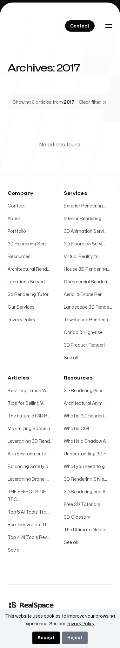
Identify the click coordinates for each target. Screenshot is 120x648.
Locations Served (26, 282)
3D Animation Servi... (85, 231)
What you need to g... (86, 467)
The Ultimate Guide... (86, 530)
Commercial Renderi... (87, 282)
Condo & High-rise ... (85, 332)
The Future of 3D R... (29, 416)
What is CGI (76, 429)
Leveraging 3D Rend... (30, 441)
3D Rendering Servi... (29, 244)
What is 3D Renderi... (85, 416)
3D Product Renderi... (86, 345)
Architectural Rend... (29, 269)
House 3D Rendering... (87, 269)
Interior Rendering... (84, 219)
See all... (72, 358)
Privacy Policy (22, 320)
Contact (17, 206)
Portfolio (17, 231)
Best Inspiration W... (28, 391)
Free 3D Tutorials (82, 505)
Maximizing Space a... (30, 429)
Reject (75, 638)
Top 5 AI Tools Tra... (28, 512)
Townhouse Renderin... (87, 320)
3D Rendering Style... (85, 479)
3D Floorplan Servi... (84, 244)
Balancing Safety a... (29, 467)
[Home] (31, 605)
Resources (19, 257)
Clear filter (93, 102)
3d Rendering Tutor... (29, 295)
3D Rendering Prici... (84, 391)
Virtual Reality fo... (83, 257)
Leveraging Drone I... (28, 479)
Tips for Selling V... (27, 403)
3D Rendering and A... (86, 492)
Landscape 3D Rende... (88, 307)
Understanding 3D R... (87, 454)
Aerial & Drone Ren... (84, 295)
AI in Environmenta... (28, 454)
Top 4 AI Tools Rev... (29, 537)
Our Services (21, 307)
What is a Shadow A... (86, 441)
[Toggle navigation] (109, 26)
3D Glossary (77, 517)
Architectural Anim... (84, 403)
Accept (46, 638)
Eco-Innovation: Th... (29, 525)
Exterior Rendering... (85, 206)
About (14, 219)
